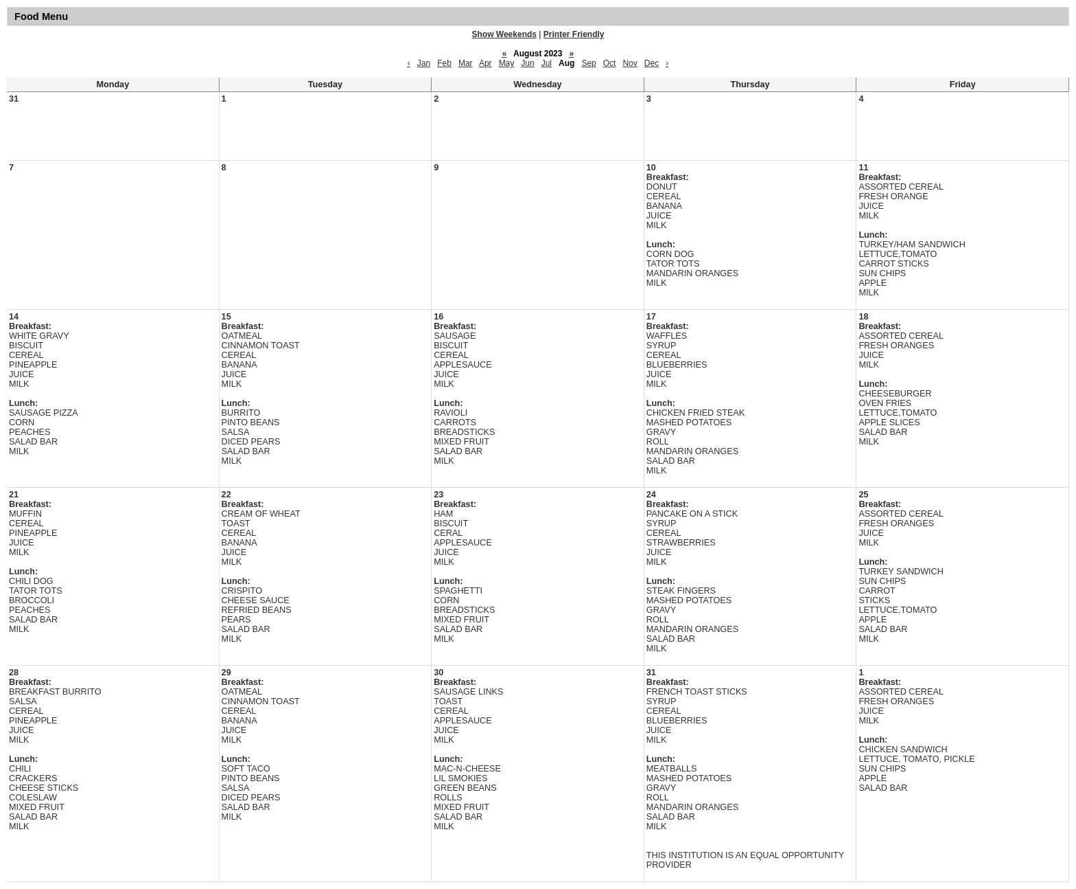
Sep (588, 63)
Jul (546, 63)
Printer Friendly (574, 34)
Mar (465, 63)
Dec (651, 63)
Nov (629, 63)
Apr (485, 63)
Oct (609, 63)
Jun (527, 63)
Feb (444, 63)
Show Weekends (504, 34)
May (507, 63)
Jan (423, 63)
